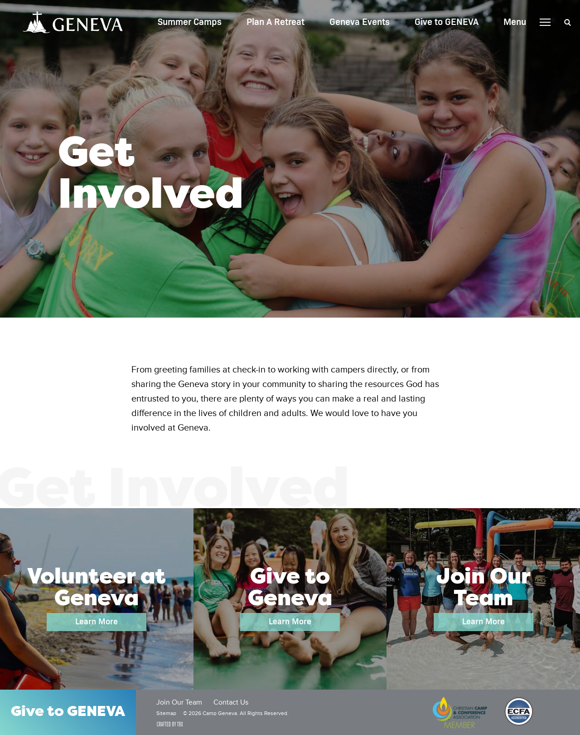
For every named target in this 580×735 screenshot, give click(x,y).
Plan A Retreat (275, 22)
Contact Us (230, 702)
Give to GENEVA (446, 22)
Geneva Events (359, 22)
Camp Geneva (73, 22)
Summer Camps (190, 22)
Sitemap (166, 713)
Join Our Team (179, 702)
